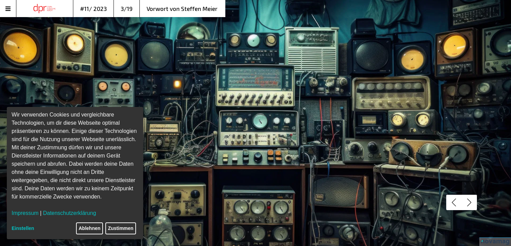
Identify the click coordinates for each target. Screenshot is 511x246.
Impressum (25, 213)
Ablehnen (90, 228)
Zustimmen (121, 228)
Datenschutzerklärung (69, 213)
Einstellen (23, 228)
